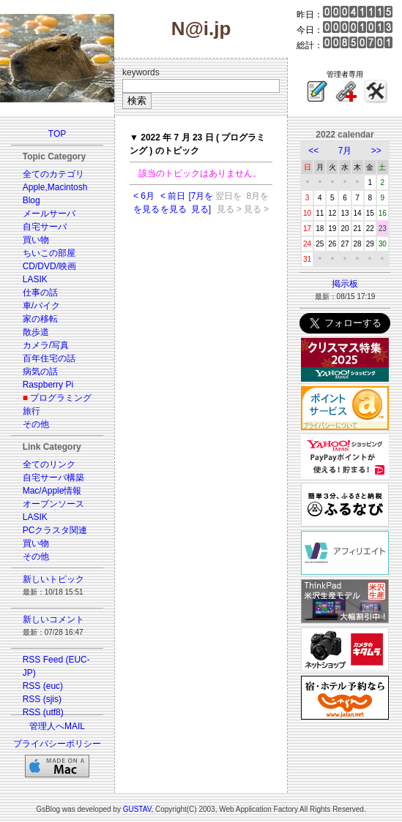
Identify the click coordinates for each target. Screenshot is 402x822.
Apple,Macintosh (55, 187)
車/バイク (41, 306)
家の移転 (40, 319)
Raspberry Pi (48, 385)
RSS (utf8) (43, 712)
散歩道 (36, 332)
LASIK (35, 279)
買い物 (36, 240)
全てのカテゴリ (53, 174)
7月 (345, 151)
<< (313, 151)
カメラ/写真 (46, 345)
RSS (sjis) (42, 699)
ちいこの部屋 (49, 253)
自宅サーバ (45, 227)
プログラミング (61, 398)
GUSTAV (137, 809)
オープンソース (53, 504)
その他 (36, 424)
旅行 (31, 411)
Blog (31, 200)
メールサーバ (49, 213)
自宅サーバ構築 (53, 477)
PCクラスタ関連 (55, 530)
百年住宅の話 (49, 358)
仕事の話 (40, 292)
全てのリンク (49, 464)
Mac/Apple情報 (52, 491)
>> (376, 151)
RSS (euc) (43, 686)
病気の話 (40, 371)
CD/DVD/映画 (49, 266)
